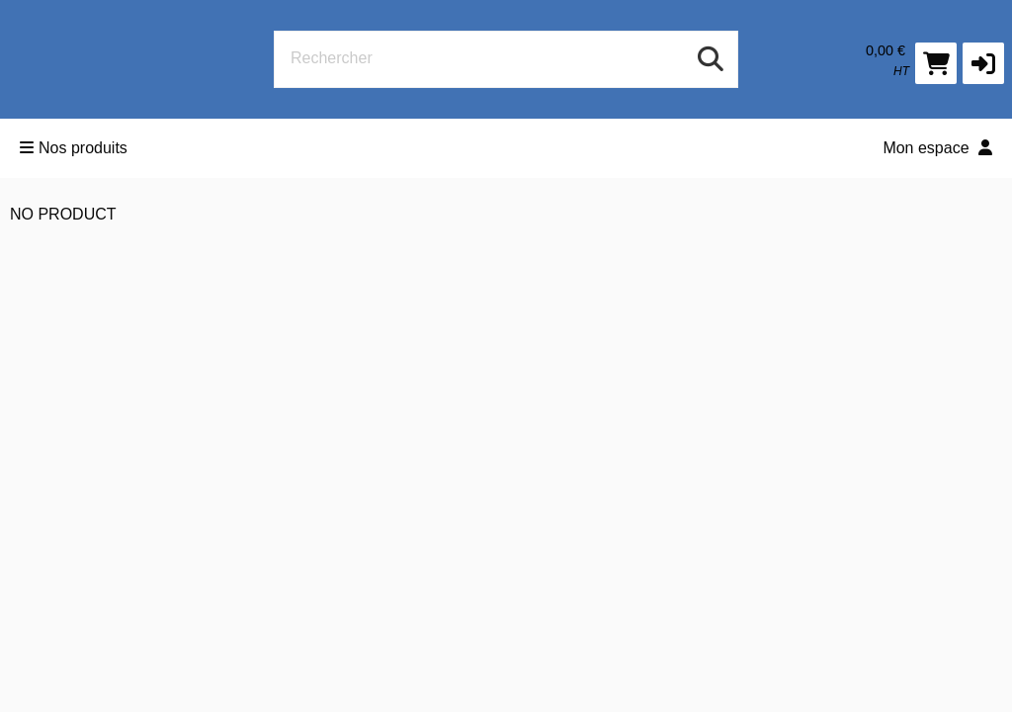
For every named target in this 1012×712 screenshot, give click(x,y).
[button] (983, 63)
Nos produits (73, 147)
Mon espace (937, 147)
